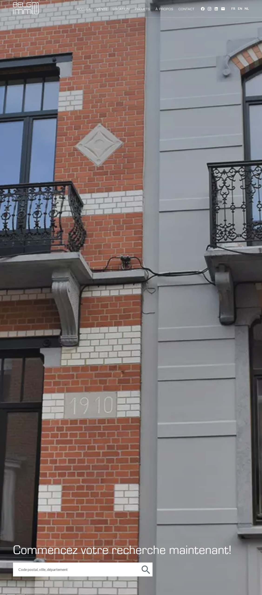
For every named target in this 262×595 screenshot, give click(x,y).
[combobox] (76, 569)
